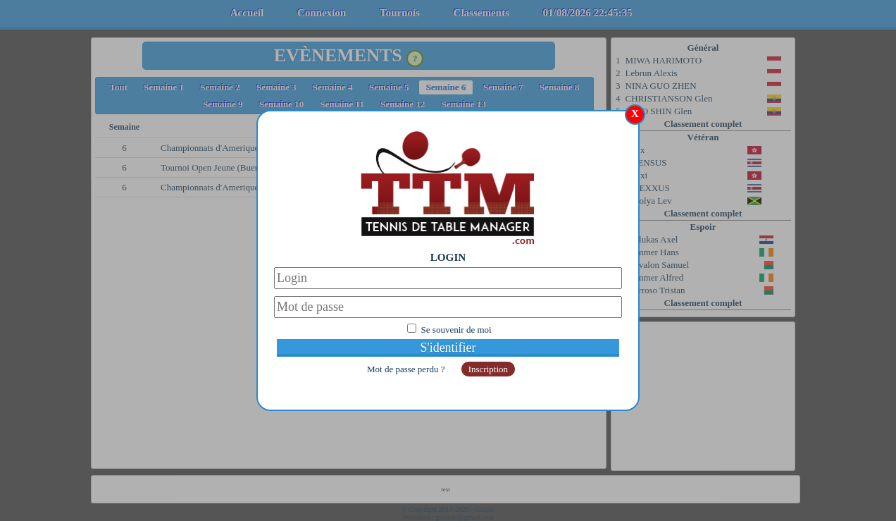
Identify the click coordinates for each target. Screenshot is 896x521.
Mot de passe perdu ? (407, 369)
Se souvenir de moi (456, 329)
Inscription (488, 369)
